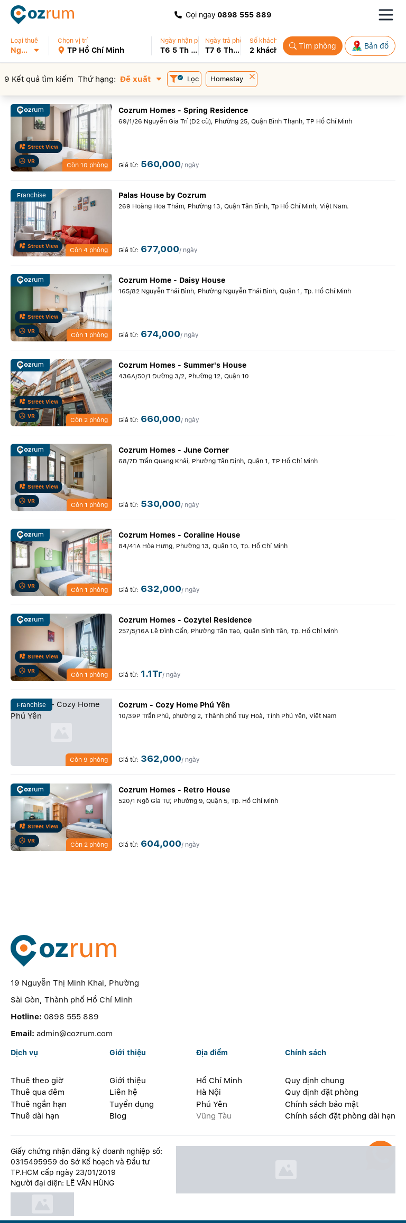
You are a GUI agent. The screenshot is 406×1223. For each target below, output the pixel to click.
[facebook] (53, 1210)
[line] (116, 1210)
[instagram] (95, 1210)
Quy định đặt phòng (321, 1069)
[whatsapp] (137, 1210)
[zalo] (74, 1210)
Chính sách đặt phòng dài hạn (340, 1092)
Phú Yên (211, 1080)
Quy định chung (314, 1057)
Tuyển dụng (131, 1080)
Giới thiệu (127, 1057)
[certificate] (87, 1180)
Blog (117, 1092)
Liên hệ (123, 1069)
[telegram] (158, 1210)
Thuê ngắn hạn (39, 1080)
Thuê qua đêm (37, 1069)
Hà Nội (208, 1069)
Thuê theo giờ (37, 1057)
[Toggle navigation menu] (385, 14)
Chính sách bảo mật (321, 1080)
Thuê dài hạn (35, 1092)
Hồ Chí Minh (219, 1057)
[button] (30, 45)
